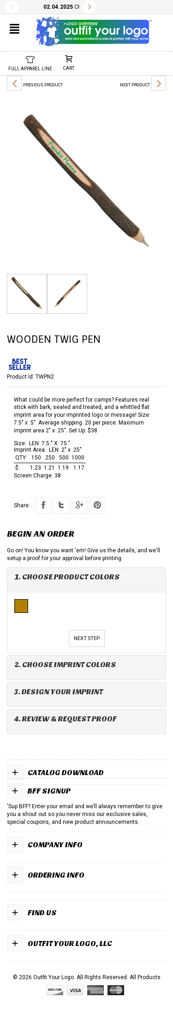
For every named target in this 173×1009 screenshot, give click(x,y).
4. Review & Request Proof (65, 718)
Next (89, 7)
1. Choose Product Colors (67, 577)
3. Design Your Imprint (58, 691)
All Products (145, 977)
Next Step (87, 638)
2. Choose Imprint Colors (65, 664)
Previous (11, 7)
